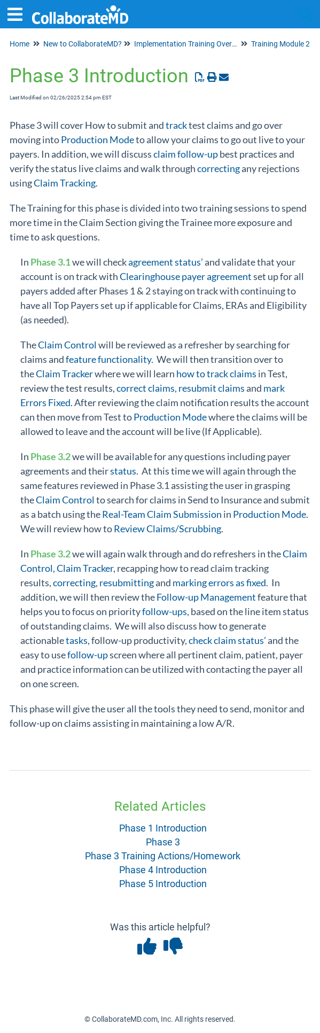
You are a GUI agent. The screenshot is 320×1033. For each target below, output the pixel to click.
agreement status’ (165, 262)
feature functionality (108, 359)
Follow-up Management (206, 597)
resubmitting (126, 582)
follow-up (87, 655)
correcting (218, 168)
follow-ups (164, 611)
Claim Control (67, 345)
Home (19, 44)
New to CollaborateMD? (82, 44)
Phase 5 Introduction (163, 883)
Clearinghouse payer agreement (186, 276)
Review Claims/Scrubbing (167, 528)
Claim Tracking (65, 183)
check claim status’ (227, 640)
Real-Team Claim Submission (162, 514)
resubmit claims (211, 388)
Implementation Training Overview (190, 44)
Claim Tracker (64, 373)
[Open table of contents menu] (18, 13)
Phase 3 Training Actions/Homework (162, 855)
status (123, 471)
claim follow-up (185, 154)
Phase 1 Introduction (163, 828)
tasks (77, 640)
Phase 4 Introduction (163, 869)
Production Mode (97, 139)
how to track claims (216, 373)
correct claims (145, 388)
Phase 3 (163, 842)
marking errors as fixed (219, 582)
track (176, 125)
